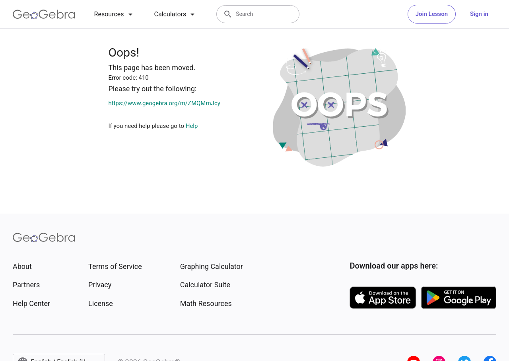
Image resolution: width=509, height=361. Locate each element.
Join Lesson (432, 14)
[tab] (114, 14)
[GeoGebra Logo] (44, 14)
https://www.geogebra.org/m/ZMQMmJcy (164, 103)
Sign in (479, 14)
